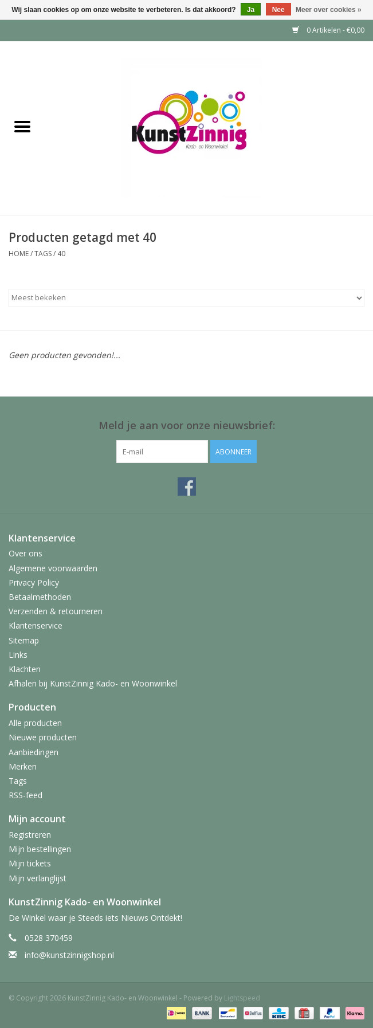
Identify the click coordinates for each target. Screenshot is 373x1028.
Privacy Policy (34, 582)
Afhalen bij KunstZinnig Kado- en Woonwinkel (93, 683)
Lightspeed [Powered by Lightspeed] (242, 998)
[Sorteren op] (186, 298)
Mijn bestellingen (40, 848)
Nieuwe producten (43, 737)
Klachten (25, 669)
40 (61, 253)
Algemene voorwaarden (53, 568)
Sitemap (24, 640)
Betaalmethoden (40, 596)
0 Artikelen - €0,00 (328, 30)
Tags (43, 253)
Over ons (25, 553)
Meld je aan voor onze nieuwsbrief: (187, 425)
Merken (23, 766)
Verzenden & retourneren (56, 611)
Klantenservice (35, 625)
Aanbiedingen (33, 752)
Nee (278, 10)
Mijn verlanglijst (37, 878)
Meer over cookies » (329, 10)
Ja (250, 10)
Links (18, 654)
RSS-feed (25, 795)
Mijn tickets (30, 863)
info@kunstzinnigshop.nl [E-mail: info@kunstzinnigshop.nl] (69, 954)
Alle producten (35, 722)
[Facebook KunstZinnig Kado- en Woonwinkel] (187, 486)
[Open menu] (22, 126)
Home (19, 253)
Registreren (30, 834)
